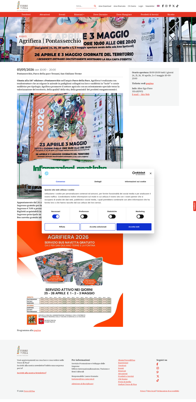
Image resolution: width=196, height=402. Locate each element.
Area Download (105, 6)
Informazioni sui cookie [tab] (135, 182)
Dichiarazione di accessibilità (168, 394)
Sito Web (145, 96)
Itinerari (122, 374)
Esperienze (123, 366)
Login (140, 6)
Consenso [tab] (60, 182)
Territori (122, 368)
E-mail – (136, 96)
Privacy (143, 394)
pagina (37, 332)
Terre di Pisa (29, 394)
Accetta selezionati (98, 227)
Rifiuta (62, 227)
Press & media (124, 384)
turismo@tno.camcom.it (83, 382)
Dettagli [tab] (98, 182)
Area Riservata (119, 6)
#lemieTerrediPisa (126, 363)
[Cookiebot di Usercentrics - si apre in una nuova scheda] (134, 173)
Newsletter (150, 6)
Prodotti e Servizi (126, 379)
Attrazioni (123, 376)
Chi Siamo (132, 6)
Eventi (23, 38)
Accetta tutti (133, 227)
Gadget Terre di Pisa (127, 387)
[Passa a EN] (158, 6)
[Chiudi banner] (151, 173)
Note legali (151, 394)
